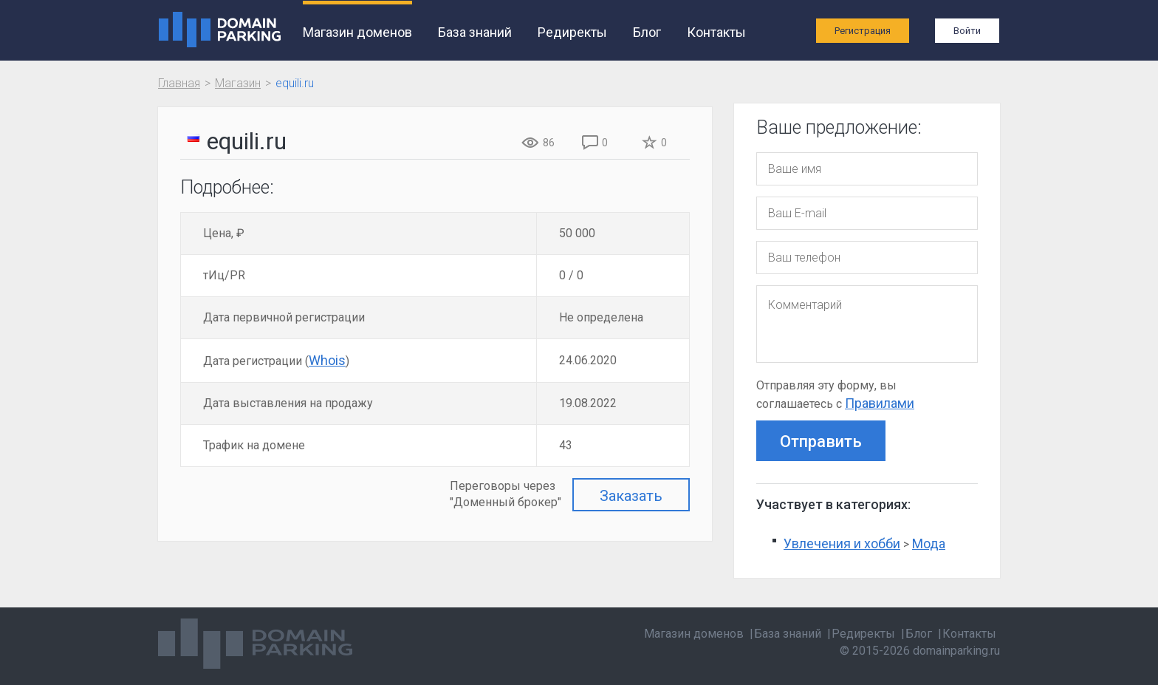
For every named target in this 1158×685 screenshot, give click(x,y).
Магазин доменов (357, 32)
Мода (928, 543)
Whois (327, 360)
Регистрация (863, 30)
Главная (179, 83)
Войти (967, 30)
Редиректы (572, 32)
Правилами (879, 403)
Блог (647, 32)
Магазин (238, 83)
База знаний (475, 32)
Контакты (716, 32)
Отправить (821, 441)
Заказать (631, 496)
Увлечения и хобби (842, 543)
